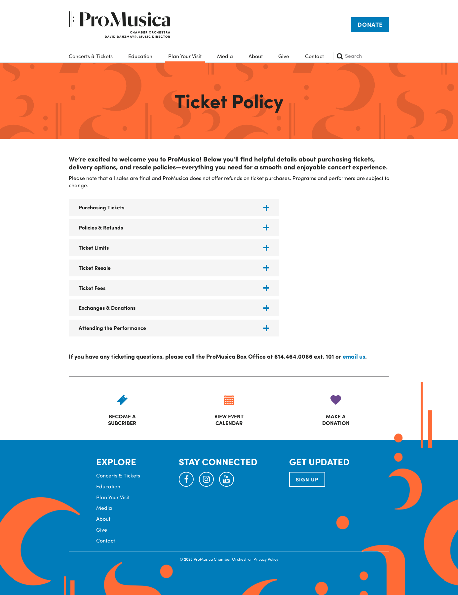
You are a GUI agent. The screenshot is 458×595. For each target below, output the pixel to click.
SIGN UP (307, 479)
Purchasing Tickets (101, 207)
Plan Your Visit (185, 55)
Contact (314, 55)
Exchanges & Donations (107, 307)
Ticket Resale (95, 267)
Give (283, 55)
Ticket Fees (92, 288)
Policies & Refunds (101, 227)
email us (354, 356)
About (255, 55)
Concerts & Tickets (91, 55)
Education (140, 55)
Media (225, 55)
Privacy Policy (265, 559)
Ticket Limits (94, 247)
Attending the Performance (112, 328)
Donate (370, 24)
